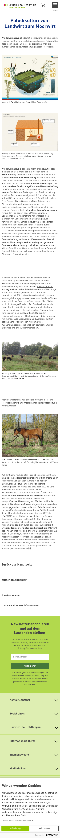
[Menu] (55, 5)
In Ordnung (15, 828)
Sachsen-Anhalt (45, 287)
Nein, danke (44, 828)
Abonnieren (30, 666)
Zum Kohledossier (14, 580)
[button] (43, 5)
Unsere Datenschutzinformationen (16, 821)
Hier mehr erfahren (11, 400)
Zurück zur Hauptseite (17, 564)
